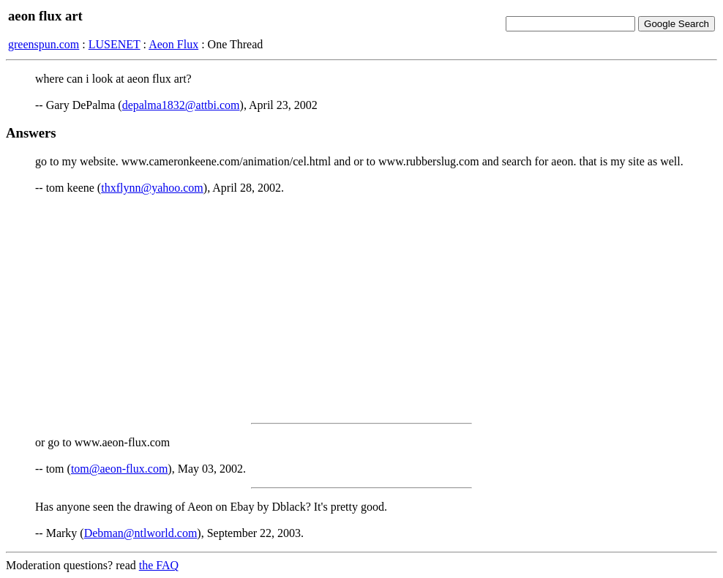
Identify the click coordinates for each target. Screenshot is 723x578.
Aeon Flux (173, 44)
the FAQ (159, 565)
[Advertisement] (361, 308)
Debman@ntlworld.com (141, 533)
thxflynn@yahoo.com (152, 187)
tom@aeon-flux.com (119, 468)
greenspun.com (43, 44)
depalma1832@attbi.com (181, 105)
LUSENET (115, 44)
